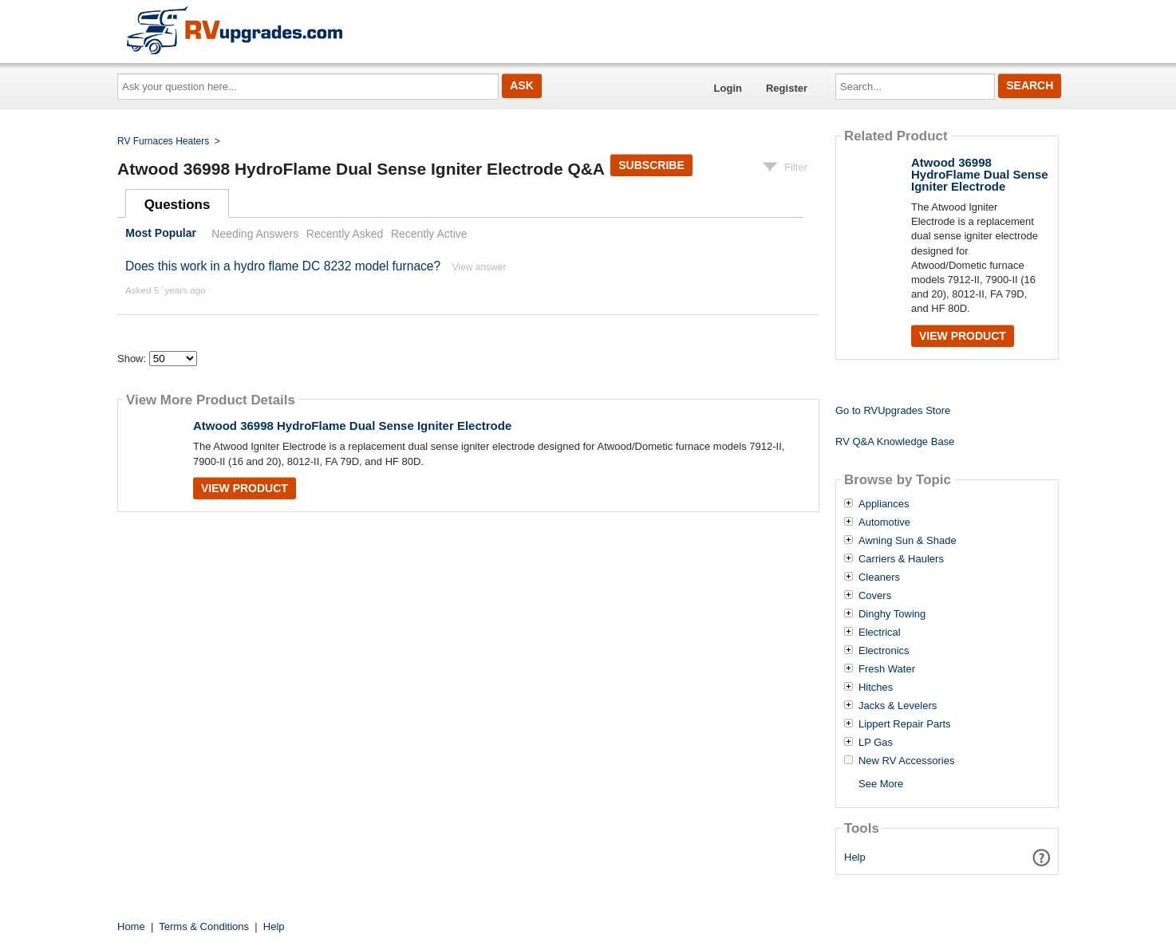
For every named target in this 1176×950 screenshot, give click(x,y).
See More (880, 784)
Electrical (879, 632)
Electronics (884, 650)
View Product (244, 488)
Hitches (875, 687)
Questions (177, 204)
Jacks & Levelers (897, 706)
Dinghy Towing (891, 614)
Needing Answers (254, 233)
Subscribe (651, 165)
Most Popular (160, 233)
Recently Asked (344, 233)
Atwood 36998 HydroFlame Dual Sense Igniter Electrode (352, 425)
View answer (479, 267)
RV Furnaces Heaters (163, 141)
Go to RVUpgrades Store (892, 410)
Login (728, 88)
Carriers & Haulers (901, 559)
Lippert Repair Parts (904, 724)
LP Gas (875, 742)
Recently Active (429, 233)
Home (131, 926)
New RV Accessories (906, 761)
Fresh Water (886, 669)
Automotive (884, 522)
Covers (874, 595)
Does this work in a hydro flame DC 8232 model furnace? (282, 266)
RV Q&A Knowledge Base (894, 441)
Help (855, 857)
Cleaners (879, 577)
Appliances (884, 504)
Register (786, 88)
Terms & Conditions (204, 926)
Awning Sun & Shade (907, 540)
